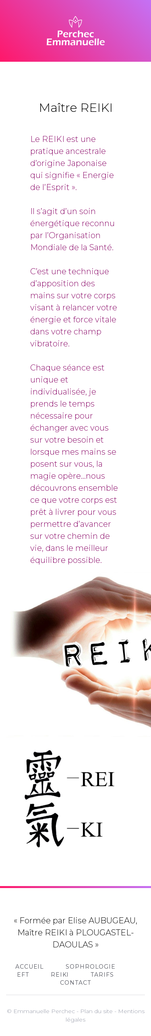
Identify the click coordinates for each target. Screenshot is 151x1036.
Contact (75, 982)
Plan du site (96, 1011)
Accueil (29, 966)
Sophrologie (91, 966)
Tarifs (102, 974)
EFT (23, 974)
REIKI (60, 974)
